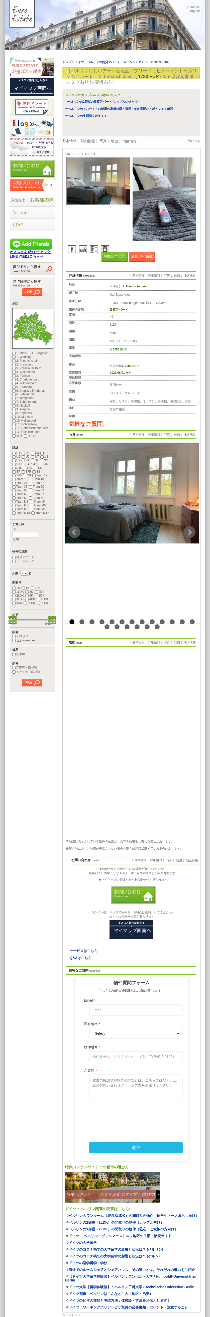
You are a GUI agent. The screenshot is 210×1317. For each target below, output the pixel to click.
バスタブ (20, 636)
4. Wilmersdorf (24, 383)
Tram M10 (38, 509)
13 (192, 621)
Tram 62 (36, 490)
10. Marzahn (22, 417)
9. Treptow (21, 409)
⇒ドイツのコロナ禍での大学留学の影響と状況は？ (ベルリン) (114, 1249)
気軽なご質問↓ (87, 424)
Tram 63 (19, 494)
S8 (36, 471)
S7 (16, 471)
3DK (39, 595)
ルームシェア (23, 561)
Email (89, 1000)
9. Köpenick (22, 413)
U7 (35, 456)
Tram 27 (36, 483)
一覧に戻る (192, 141)
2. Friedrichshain (25, 360)
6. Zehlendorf (23, 394)
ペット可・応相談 (26, 672)
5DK (17, 603)
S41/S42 (29, 464)
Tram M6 (38, 505)
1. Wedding (22, 357)
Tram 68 (19, 498)
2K (29, 592)
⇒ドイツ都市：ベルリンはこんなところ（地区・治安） (109, 1294)
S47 (27, 468)
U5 (16, 456)
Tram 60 (19, 490)
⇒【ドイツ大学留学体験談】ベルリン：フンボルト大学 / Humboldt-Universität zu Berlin (130, 1278)
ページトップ (71, 1315)
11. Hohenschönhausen (30, 428)
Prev (74, 532)
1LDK (18, 592)
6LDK (42, 603)
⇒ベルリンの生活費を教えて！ (86, 116)
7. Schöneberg (24, 402)
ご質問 (90, 1070)
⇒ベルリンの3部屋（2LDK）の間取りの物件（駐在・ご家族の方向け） (121, 1229)
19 (157, 626)
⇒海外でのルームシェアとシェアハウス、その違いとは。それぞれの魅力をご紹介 (130, 1270)
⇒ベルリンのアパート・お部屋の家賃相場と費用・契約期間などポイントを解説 (119, 109)
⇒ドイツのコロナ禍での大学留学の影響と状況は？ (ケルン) (112, 1256)
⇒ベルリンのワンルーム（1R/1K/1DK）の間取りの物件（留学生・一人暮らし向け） (132, 1216)
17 (137, 626)
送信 (136, 1147)
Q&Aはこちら (80, 958)
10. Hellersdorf (24, 420)
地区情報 (130, 141)
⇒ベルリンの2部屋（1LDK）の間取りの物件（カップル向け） (114, 1222)
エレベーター (23, 640)
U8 (44, 456)
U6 (25, 456)
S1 (25, 460)
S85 (17, 475)
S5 (38, 468)
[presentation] (131, 1115)
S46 (17, 468)
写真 (103, 141)
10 (162, 621)
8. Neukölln (21, 405)
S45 (43, 464)
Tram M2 (20, 501)
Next (189, 532)
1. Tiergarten (38, 353)
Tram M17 (40, 513)
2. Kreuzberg (23, 364)
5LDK (29, 603)
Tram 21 (19, 483)
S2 (35, 460)
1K (25, 588)
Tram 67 (36, 494)
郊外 (17, 436)
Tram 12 (39, 475)
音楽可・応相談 (24, 667)
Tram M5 (20, 505)
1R (16, 588)
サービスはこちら (84, 951)
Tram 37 (19, 486)
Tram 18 (36, 479)
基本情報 (69, 141)
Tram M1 (37, 498)
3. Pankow (21, 376)
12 (182, 621)
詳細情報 (88, 141)
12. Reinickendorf (26, 432)
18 (147, 626)
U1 (16, 453)
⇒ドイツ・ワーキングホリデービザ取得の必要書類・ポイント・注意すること (126, 1307)
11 (172, 621)
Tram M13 (21, 513)
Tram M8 (20, 509)
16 (127, 626)
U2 (25, 453)
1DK (36, 588)
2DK (39, 592)
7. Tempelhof (23, 398)
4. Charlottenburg (26, 379)
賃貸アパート (23, 557)
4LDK (42, 599)
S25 (44, 460)
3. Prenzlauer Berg (26, 368)
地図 (114, 141)
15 (117, 626)
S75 (26, 471)
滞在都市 (92, 1024)
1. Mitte (19, 353)
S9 (27, 475)
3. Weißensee (23, 372)
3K (29, 595)
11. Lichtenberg (24, 424)
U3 (35, 453)
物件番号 (92, 1047)
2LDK (18, 595)
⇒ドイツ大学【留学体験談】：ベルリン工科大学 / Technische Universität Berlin (129, 1287)
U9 (16, 460)
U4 (44, 453)
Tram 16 (19, 479)
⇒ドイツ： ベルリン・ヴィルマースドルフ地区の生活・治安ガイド (118, 1236)
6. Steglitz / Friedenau (29, 391)
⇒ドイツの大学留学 (81, 1243)
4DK (30, 599)
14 (107, 626)
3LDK (18, 599)
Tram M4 (38, 501)
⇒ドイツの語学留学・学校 (86, 1263)
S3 (16, 464)
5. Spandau (22, 387)
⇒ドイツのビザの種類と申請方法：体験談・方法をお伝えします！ (117, 1300)
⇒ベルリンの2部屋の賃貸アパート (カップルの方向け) (102, 101)
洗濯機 (18, 654)
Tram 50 (36, 486)
